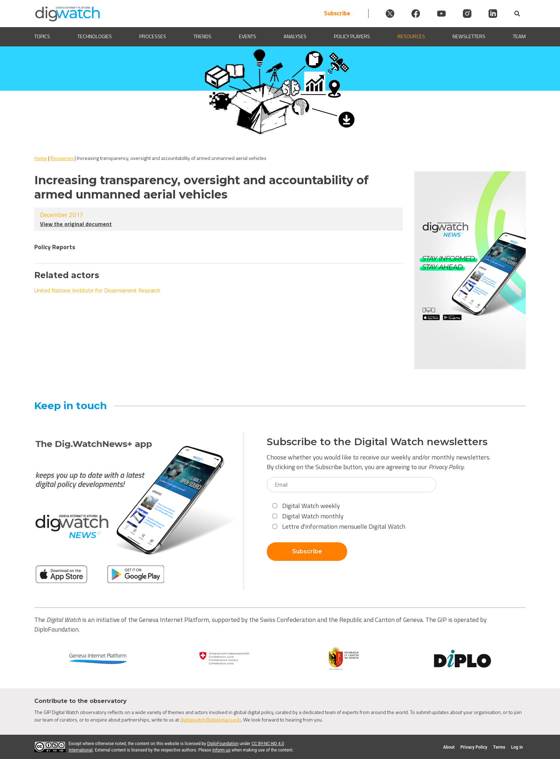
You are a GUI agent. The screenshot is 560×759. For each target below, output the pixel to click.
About (449, 747)
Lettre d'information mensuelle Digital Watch (338, 526)
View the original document (76, 224)
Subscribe (337, 13)
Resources (411, 36)
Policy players (352, 36)
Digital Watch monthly (308, 516)
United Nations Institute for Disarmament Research (97, 290)
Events (247, 36)
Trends (202, 36)
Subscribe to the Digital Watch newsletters (377, 441)
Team (519, 36)
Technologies (95, 36)
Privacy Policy (446, 467)
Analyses (295, 36)
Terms (499, 747)
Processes (152, 36)
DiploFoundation (223, 743)
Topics (42, 36)
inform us (221, 750)
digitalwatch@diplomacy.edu (210, 719)
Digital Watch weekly (306, 506)
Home (40, 158)
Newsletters (468, 36)
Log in (517, 747)
